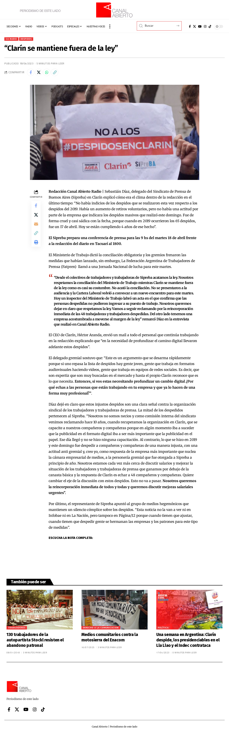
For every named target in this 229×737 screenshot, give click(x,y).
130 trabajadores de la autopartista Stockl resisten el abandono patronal (35, 642)
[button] (109, 26)
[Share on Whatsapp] (50, 73)
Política (163, 629)
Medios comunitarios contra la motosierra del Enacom (109, 639)
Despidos (28, 39)
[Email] (36, 229)
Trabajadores (16, 629)
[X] (194, 26)
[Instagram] (205, 26)
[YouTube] (200, 26)
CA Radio (12, 39)
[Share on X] (40, 73)
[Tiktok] (210, 26)
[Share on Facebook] (31, 73)
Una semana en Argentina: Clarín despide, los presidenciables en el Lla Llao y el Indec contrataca (187, 642)
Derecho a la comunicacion (101, 629)
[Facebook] (190, 26)
